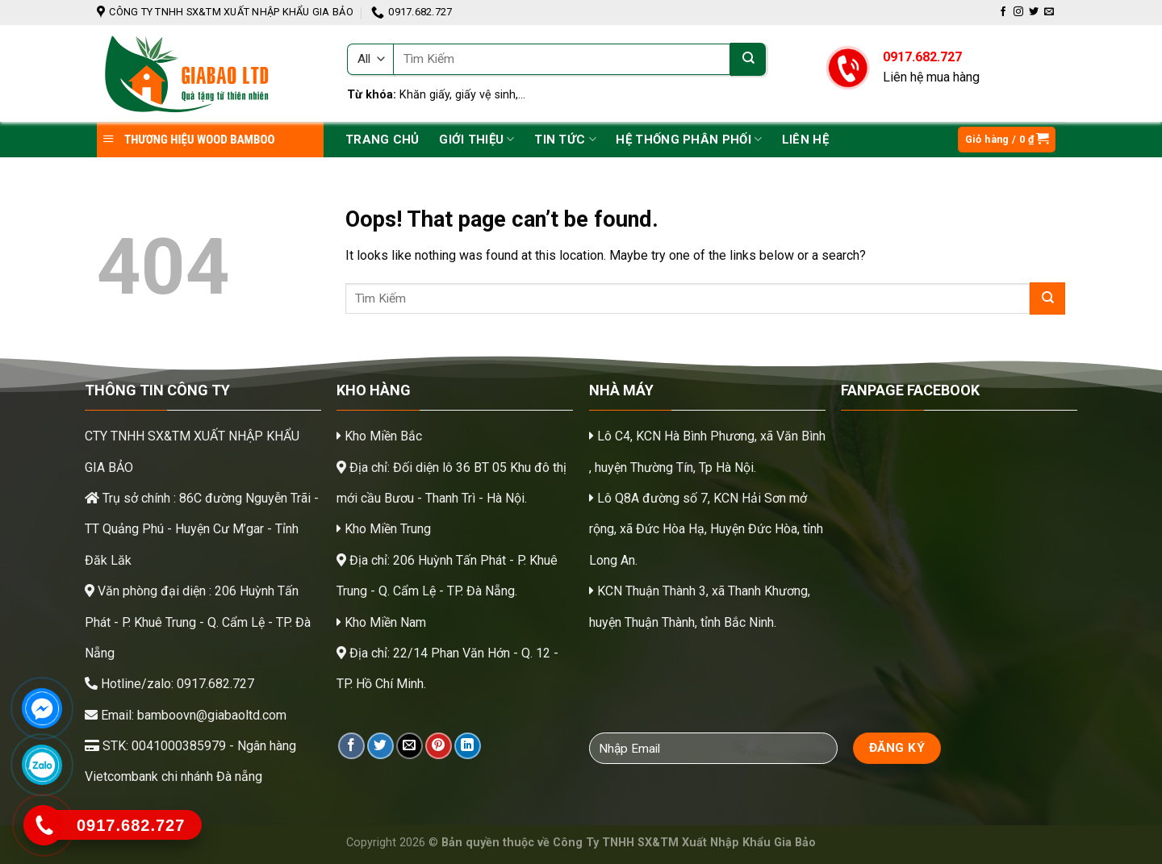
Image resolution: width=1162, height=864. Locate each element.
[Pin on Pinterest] (438, 746)
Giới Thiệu (477, 139)
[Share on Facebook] (351, 746)
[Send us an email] (1049, 12)
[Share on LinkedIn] (467, 746)
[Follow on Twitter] (1034, 12)
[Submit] (748, 59)
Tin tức (565, 139)
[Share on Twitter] (380, 746)
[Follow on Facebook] (1003, 12)
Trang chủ (382, 139)
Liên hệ (805, 139)
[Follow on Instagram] (1018, 12)
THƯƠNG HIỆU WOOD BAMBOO (188, 139)
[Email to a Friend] (409, 746)
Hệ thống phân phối (689, 139)
